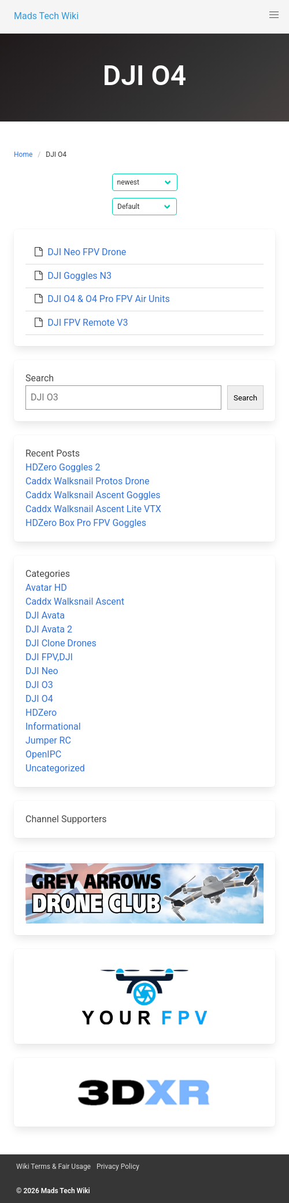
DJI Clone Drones (61, 643)
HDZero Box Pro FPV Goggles (85, 522)
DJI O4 (39, 698)
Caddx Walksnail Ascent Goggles (92, 495)
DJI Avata (45, 615)
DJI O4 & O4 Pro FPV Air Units (108, 298)
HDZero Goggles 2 (63, 467)
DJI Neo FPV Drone (86, 252)
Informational (53, 726)
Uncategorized (55, 768)
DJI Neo (41, 670)
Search (39, 378)
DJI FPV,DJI (49, 657)
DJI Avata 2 (48, 629)
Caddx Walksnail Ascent (74, 601)
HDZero (41, 712)
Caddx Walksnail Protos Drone (87, 481)
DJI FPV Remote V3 (87, 322)
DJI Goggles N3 (79, 275)
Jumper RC (48, 740)
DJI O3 (39, 684)
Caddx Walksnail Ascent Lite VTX (93, 508)
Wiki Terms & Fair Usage (53, 1166)
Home (23, 154)
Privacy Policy (118, 1166)
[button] (274, 15)
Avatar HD (46, 587)
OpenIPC (43, 754)
